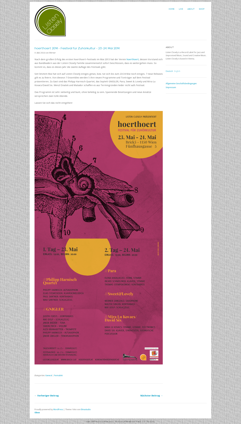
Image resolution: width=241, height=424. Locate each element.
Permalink (58, 375)
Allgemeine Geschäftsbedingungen (181, 83)
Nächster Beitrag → (151, 395)
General (48, 375)
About (191, 9)
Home (171, 9)
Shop (201, 9)
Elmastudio (86, 409)
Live (181, 9)
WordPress (58, 409)
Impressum (171, 87)
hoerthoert (133, 59)
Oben (37, 412)
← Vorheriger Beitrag (47, 395)
